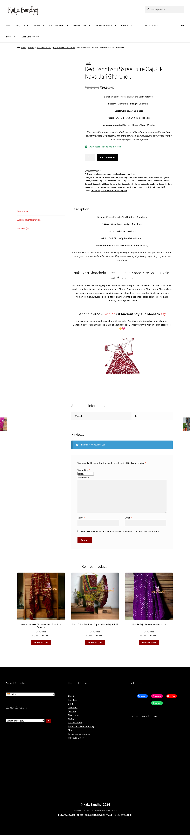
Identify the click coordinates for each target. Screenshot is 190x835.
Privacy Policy (75, 722)
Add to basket (107, 157)
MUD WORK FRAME (103, 814)
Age (164, 314)
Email (128, 517)
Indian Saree (121, 184)
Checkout (72, 707)
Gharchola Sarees (161, 180)
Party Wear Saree (114, 187)
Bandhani (72, 699)
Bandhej (114, 177)
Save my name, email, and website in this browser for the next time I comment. (120, 531)
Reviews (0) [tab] (23, 228)
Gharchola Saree (44, 47)
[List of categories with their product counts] (25, 720)
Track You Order (75, 737)
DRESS (80, 814)
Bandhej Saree (125, 177)
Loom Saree (158, 184)
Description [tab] (23, 211)
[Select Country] (30, 694)
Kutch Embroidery (29, 36)
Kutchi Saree (134, 184)
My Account (73, 715)
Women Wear (80, 25)
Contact (72, 711)
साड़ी (163, 187)
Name (81, 517)
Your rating (83, 470)
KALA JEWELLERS (122, 814)
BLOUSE (89, 814)
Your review (83, 477)
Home (23, 47)
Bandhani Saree (103, 177)
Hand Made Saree (107, 184)
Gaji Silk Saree (129, 180)
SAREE (72, 814)
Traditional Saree (152, 187)
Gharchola (95, 190)
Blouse (124, 25)
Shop (8, 25)
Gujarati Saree (91, 184)
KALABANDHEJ (107, 190)
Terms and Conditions (79, 733)
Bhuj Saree (138, 177)
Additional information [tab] (29, 219)
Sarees (37, 25)
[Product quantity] (90, 157)
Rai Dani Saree (129, 187)
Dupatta (20, 25)
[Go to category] (48, 721)
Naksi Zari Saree (98, 187)
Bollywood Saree (151, 177)
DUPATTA (63, 814)
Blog (70, 703)
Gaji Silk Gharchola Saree (64, 47)
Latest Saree (146, 184)
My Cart (72, 718)
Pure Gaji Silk (121, 190)
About (71, 696)
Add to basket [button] (41, 642)
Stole (9, 36)
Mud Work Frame (104, 25)
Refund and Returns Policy (81, 726)
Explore (94, 180)
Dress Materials (57, 25)
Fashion (109, 314)
